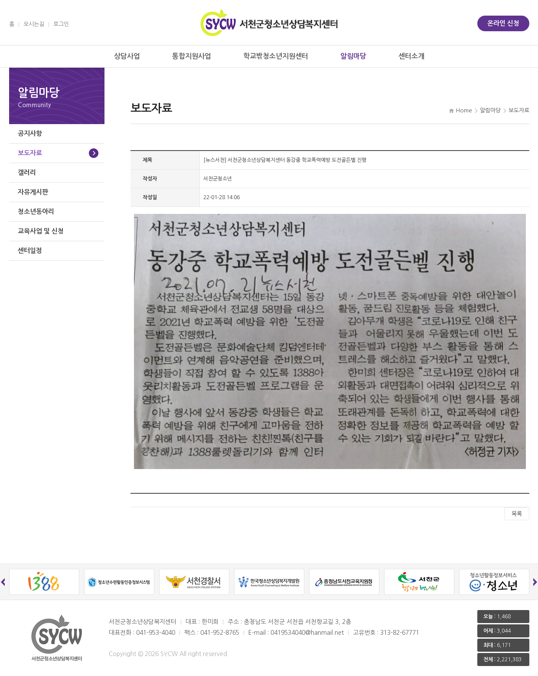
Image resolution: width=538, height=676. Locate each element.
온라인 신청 (503, 23)
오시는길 (33, 24)
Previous (3, 582)
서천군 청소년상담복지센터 (269, 22)
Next (535, 582)
